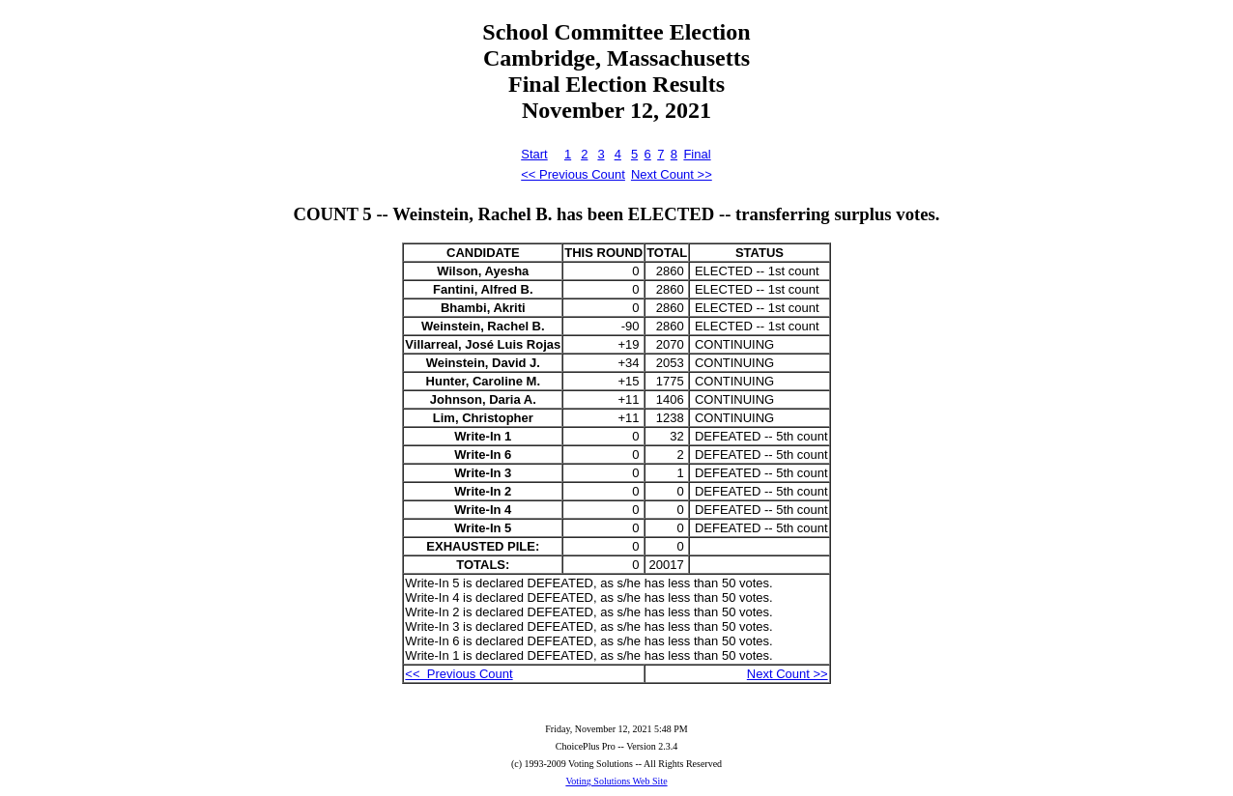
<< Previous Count (573, 174)
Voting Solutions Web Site (616, 781)
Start (534, 154)
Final (696, 154)
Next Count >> (671, 174)
